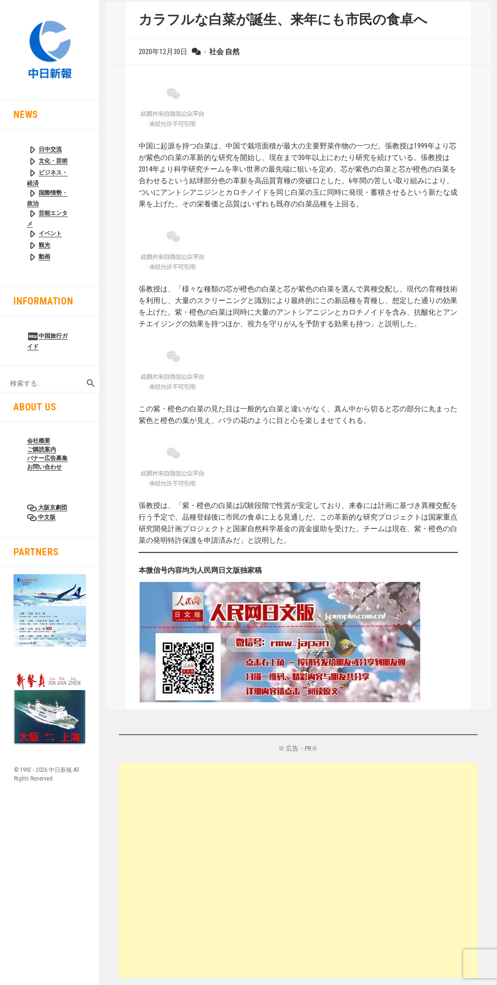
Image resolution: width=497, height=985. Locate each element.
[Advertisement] (298, 870)
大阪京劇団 (52, 507)
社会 (216, 51)
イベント (50, 233)
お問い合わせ (44, 467)
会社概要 (38, 440)
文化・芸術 (53, 161)
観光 (44, 245)
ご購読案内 (41, 449)
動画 (44, 256)
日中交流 (50, 149)
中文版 (46, 517)
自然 (232, 51)
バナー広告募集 (47, 458)
